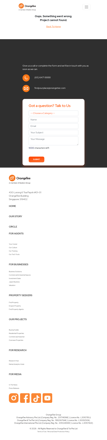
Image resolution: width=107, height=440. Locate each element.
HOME (12, 206)
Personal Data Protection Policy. (58, 432)
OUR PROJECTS (18, 319)
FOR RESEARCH (18, 350)
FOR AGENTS (16, 233)
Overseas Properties (16, 340)
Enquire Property (15, 306)
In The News (13, 385)
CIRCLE (13, 226)
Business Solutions (15, 272)
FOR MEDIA (15, 374)
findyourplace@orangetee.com (50, 88)
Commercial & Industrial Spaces (20, 275)
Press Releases (14, 388)
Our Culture (13, 248)
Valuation (12, 285)
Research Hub (14, 361)
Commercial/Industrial (16, 337)
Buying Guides (14, 330)
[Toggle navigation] (86, 7)
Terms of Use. (42, 432)
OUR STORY (15, 216)
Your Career (13, 244)
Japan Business (14, 282)
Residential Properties (16, 333)
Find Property (14, 302)
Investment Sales (15, 278)
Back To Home (53, 26)
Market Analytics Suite (16, 364)
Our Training (13, 251)
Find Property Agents (16, 309)
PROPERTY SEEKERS (20, 295)
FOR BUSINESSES (18, 264)
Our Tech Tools (14, 254)
